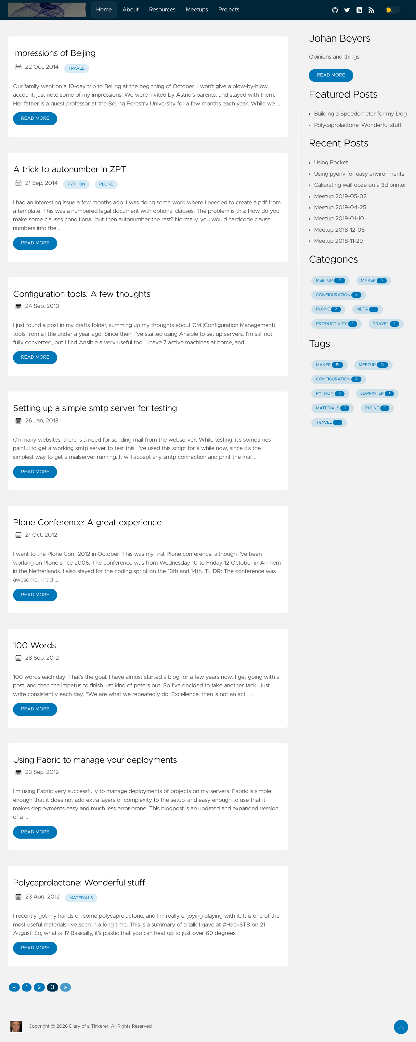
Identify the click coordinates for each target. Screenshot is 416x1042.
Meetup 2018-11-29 (338, 241)
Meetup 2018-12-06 (339, 230)
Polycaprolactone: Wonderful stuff (79, 883)
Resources (162, 10)
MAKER (374, 280)
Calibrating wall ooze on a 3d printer (360, 185)
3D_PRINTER (377, 394)
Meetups (197, 10)
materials (81, 898)
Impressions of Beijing (54, 53)
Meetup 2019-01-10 (339, 219)
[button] (14, 987)
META (367, 309)
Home (104, 10)
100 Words (34, 646)
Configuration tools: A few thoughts (81, 294)
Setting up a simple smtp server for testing (95, 408)
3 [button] (52, 987)
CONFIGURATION (338, 295)
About (130, 10)
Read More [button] (331, 75)
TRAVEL (386, 324)
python (76, 184)
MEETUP (330, 280)
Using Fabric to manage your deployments (95, 760)
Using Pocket (331, 163)
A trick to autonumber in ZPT (69, 170)
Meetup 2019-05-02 (340, 196)
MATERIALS (332, 408)
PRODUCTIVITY (336, 324)
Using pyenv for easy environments (359, 174)
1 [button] (27, 987)
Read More (35, 118)
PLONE (328, 309)
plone (106, 184)
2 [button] (39, 987)
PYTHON (330, 394)
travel (77, 68)
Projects (229, 10)
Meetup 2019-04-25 (340, 208)
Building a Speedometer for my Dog (360, 114)
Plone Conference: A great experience (87, 523)
